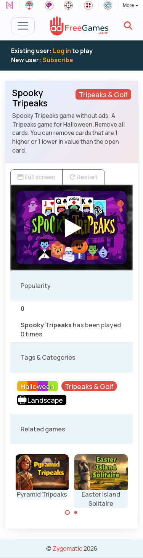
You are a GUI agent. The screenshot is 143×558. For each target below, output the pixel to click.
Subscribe (57, 60)
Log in (62, 51)
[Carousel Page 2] (76, 512)
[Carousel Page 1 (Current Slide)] (67, 512)
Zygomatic (67, 548)
